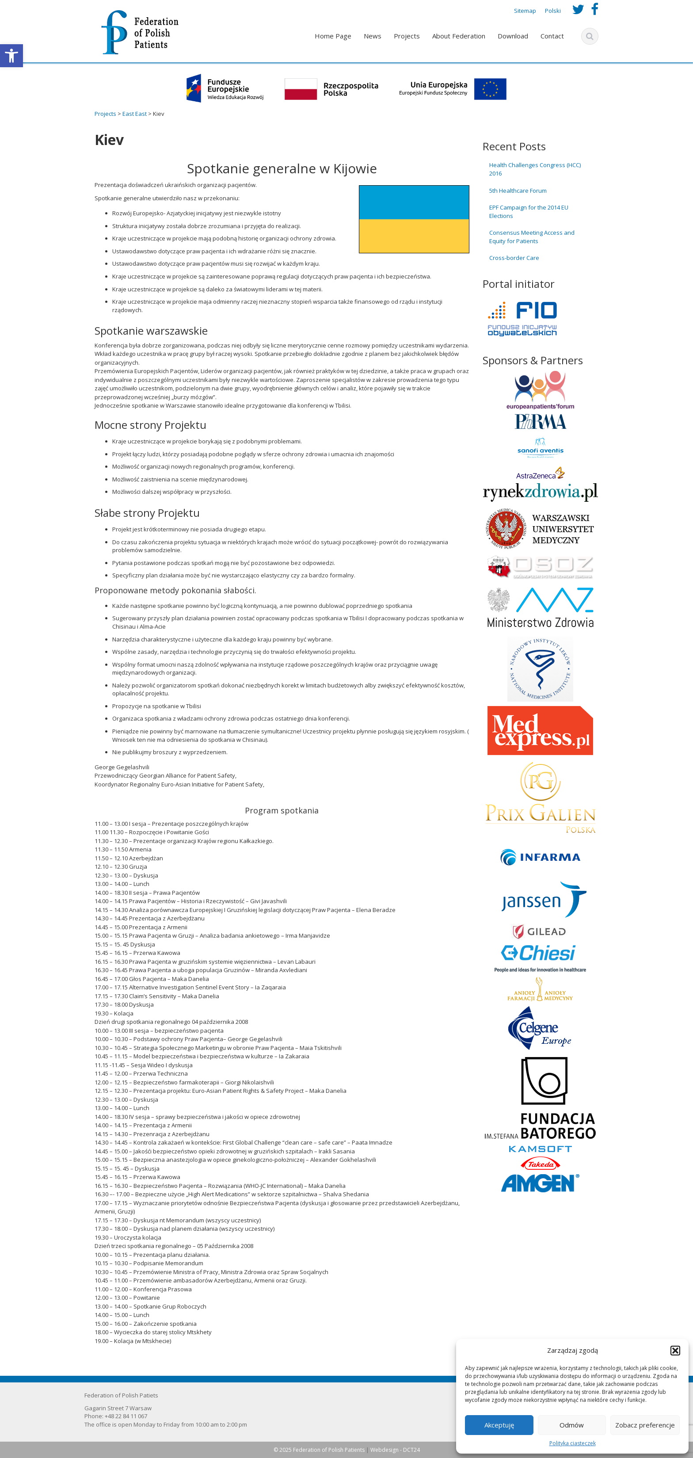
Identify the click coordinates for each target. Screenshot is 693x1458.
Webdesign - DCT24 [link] (395, 1450)
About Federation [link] (458, 35)
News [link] (372, 35)
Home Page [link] (333, 35)
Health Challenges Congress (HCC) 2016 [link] (535, 169)
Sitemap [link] (525, 11)
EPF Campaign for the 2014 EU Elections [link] (528, 211)
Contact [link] (552, 35)
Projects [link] (407, 35)
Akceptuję (499, 1424)
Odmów (572, 1424)
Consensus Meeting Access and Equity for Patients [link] (532, 237)
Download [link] (513, 35)
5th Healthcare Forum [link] (518, 191)
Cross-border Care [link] (514, 258)
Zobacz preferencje (645, 1424)
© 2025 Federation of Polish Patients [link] (320, 1450)
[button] (675, 1350)
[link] (11, 55)
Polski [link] (553, 11)
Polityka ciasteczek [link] (572, 1443)
